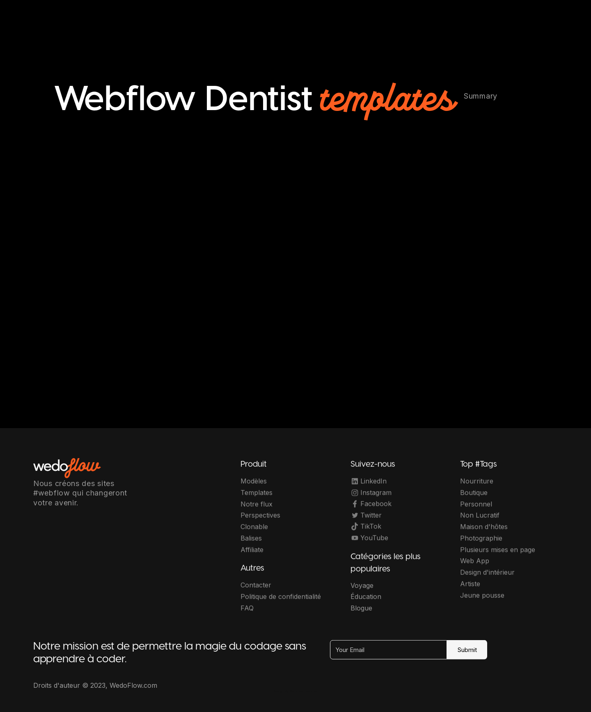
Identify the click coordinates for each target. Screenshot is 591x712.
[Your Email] (388, 654)
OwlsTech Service (304, 691)
